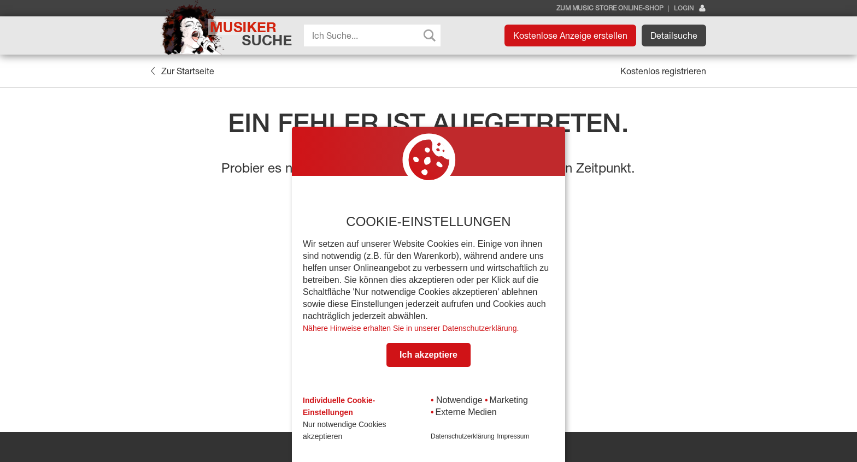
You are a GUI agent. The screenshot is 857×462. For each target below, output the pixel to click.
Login (690, 8)
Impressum (513, 436)
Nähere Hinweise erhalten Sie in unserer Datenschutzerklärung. (411, 328)
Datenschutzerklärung (463, 436)
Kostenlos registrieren (663, 71)
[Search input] (375, 35)
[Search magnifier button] (429, 35)
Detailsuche (673, 35)
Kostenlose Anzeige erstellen (570, 35)
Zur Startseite (182, 71)
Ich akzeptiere (428, 354)
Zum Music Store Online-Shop (610, 8)
